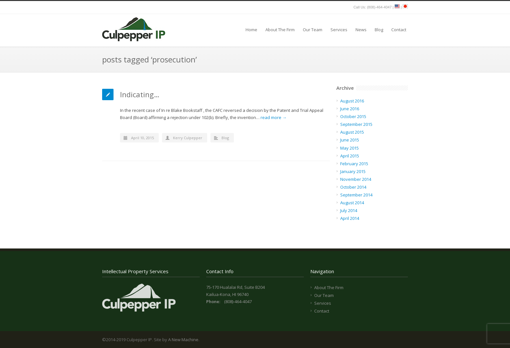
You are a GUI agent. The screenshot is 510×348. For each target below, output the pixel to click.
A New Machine (183, 339)
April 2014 (349, 218)
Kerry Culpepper (187, 137)
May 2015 (349, 148)
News (361, 30)
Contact (398, 30)
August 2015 (352, 132)
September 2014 (356, 195)
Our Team (312, 30)
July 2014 (348, 210)
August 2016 (352, 101)
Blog (379, 30)
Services (338, 30)
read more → (274, 117)
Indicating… (139, 94)
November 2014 (355, 179)
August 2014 (352, 203)
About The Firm (280, 30)
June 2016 (349, 109)
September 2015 (356, 124)
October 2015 (353, 116)
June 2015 (349, 140)
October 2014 (353, 187)
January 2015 (353, 171)
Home (251, 30)
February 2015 (354, 164)
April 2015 (349, 156)
